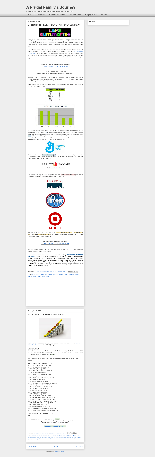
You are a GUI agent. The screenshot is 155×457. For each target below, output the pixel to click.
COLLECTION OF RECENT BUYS (55, 66)
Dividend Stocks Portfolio (57, 15)
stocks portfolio (68, 437)
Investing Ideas (57, 274)
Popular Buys (77, 274)
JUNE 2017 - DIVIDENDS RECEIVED (46, 314)
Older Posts (79, 446)
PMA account (60, 437)
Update (76, 437)
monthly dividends (40, 437)
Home (30, 15)
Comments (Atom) (59, 451)
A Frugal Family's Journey (50, 7)
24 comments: (61, 271)
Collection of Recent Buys (39, 274)
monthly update (50, 437)
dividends (59, 436)
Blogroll (104, 15)
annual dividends (37, 436)
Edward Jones (67, 436)
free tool (50, 274)
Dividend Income (75, 15)
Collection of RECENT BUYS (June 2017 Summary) (54, 25)
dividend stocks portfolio (49, 436)
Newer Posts (32, 446)
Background (40, 15)
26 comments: (60, 433)
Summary (48, 276)
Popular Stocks (32, 276)
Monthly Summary (67, 274)
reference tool (41, 276)
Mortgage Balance (91, 15)
